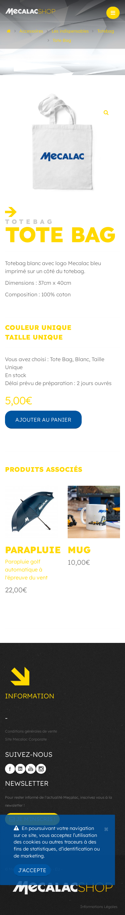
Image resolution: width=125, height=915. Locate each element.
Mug (79, 550)
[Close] (106, 828)
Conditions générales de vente (31, 731)
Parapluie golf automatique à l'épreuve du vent (26, 569)
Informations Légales (98, 906)
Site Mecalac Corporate (26, 739)
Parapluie (33, 550)
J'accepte (32, 870)
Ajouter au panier (43, 419)
